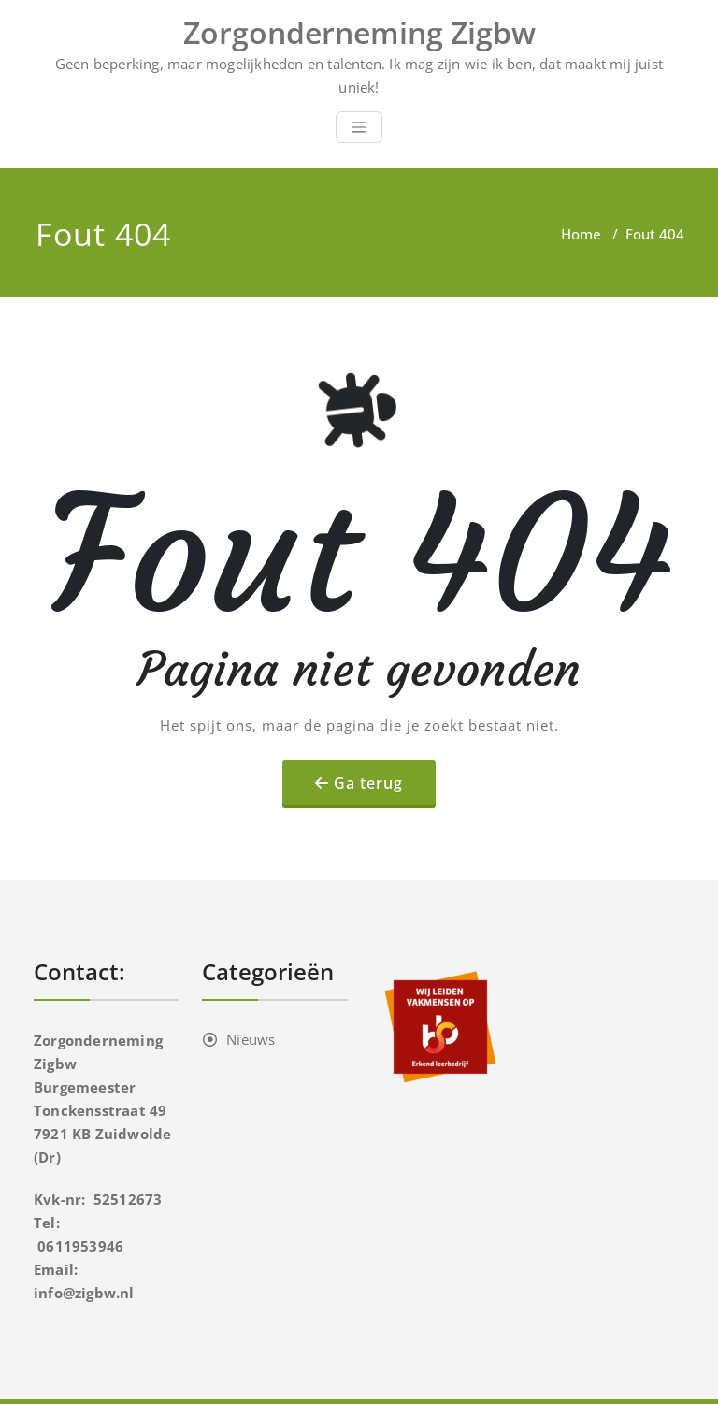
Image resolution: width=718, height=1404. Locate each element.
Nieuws (250, 1039)
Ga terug (368, 783)
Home (581, 233)
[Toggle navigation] (359, 127)
